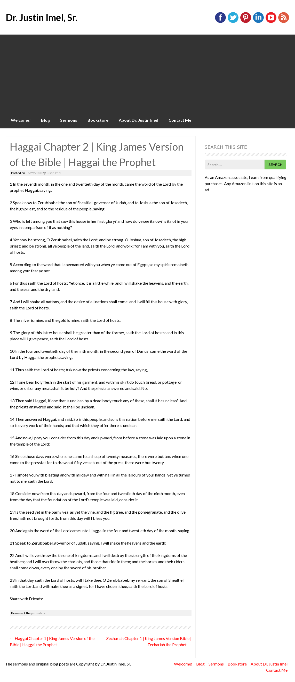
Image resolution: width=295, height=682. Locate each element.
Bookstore (97, 120)
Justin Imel (53, 173)
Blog (45, 120)
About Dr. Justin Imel (138, 120)
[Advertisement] (147, 73)
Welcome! (21, 120)
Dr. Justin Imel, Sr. (41, 17)
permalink (38, 613)
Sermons (68, 120)
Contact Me (180, 120)
